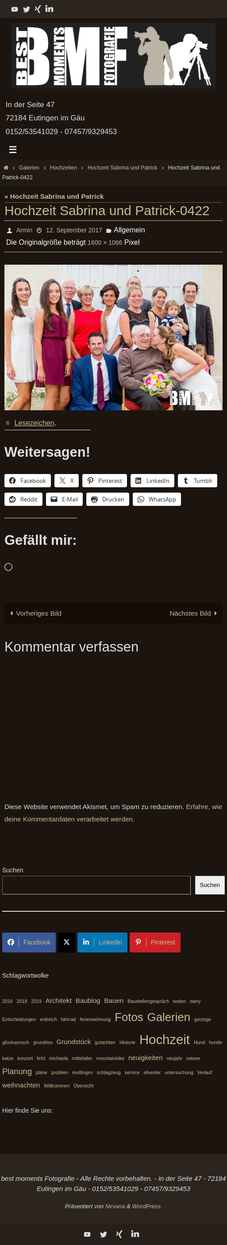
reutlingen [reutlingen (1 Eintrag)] (82, 1072)
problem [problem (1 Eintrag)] (60, 1072)
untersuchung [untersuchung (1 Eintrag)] (179, 1072)
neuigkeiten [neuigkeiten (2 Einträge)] (145, 1057)
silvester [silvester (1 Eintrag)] (152, 1072)
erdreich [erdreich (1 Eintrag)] (48, 1019)
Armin (24, 230)
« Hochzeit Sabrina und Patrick (54, 196)
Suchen (12, 870)
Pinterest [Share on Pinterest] (155, 942)
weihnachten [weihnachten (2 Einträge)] (21, 1085)
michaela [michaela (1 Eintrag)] (58, 1058)
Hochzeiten (63, 168)
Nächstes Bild (194, 613)
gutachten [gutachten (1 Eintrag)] (105, 1042)
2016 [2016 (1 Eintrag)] (7, 1001)
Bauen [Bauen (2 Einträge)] (113, 1000)
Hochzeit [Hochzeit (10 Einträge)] (164, 1039)
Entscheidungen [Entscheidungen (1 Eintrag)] (19, 1019)
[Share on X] (66, 942)
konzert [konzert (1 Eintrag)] (25, 1058)
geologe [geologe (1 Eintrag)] (202, 1019)
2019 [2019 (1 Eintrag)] (36, 1001)
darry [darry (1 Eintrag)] (195, 1001)
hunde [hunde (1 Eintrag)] (215, 1042)
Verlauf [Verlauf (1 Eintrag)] (204, 1072)
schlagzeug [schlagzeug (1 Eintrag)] (109, 1072)
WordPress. (147, 1206)
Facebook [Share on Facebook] (29, 942)
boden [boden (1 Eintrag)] (179, 1001)
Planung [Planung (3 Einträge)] (17, 1071)
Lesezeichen (34, 423)
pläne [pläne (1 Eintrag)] (41, 1072)
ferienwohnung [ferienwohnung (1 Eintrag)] (95, 1019)
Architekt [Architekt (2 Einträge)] (59, 1000)
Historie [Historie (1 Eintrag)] (127, 1042)
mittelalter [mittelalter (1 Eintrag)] (82, 1058)
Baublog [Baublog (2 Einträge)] (88, 1000)
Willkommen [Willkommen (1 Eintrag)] (56, 1086)
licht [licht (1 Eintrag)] (41, 1058)
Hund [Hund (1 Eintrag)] (199, 1042)
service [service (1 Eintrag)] (132, 1072)
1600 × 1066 (105, 242)
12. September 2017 (74, 230)
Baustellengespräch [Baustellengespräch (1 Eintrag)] (148, 1001)
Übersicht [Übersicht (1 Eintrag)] (83, 1086)
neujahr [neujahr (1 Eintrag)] (175, 1058)
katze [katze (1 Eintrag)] (7, 1058)
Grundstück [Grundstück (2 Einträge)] (74, 1041)
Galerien (29, 168)
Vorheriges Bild (34, 613)
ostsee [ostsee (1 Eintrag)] (193, 1058)
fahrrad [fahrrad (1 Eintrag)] (68, 1019)
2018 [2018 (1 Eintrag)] (22, 1001)
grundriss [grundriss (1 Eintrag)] (43, 1042)
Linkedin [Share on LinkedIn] (102, 942)
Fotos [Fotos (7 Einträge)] (129, 1017)
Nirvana (115, 1206)
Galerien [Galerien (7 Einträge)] (169, 1017)
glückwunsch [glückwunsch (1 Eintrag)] (15, 1042)
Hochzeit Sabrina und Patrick (123, 168)
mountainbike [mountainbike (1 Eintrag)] (110, 1058)
